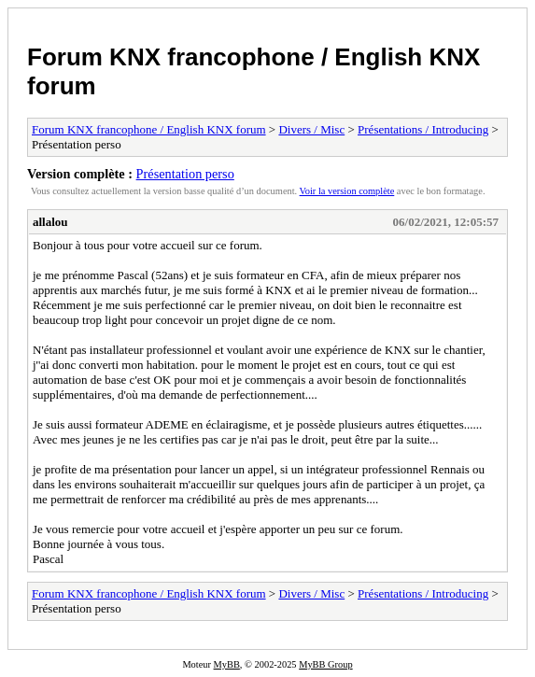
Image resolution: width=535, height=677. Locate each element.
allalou (50, 222)
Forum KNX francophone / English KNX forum (149, 129)
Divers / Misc (311, 129)
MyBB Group (325, 664)
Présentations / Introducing (423, 129)
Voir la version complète (347, 191)
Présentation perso (185, 173)
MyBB (227, 664)
